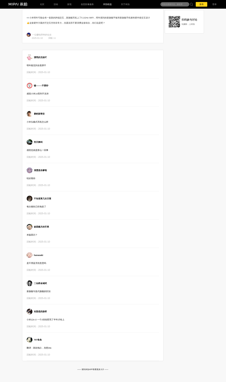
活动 (56, 4)
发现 (69, 4)
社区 (42, 4)
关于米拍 (125, 4)
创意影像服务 (87, 4)
